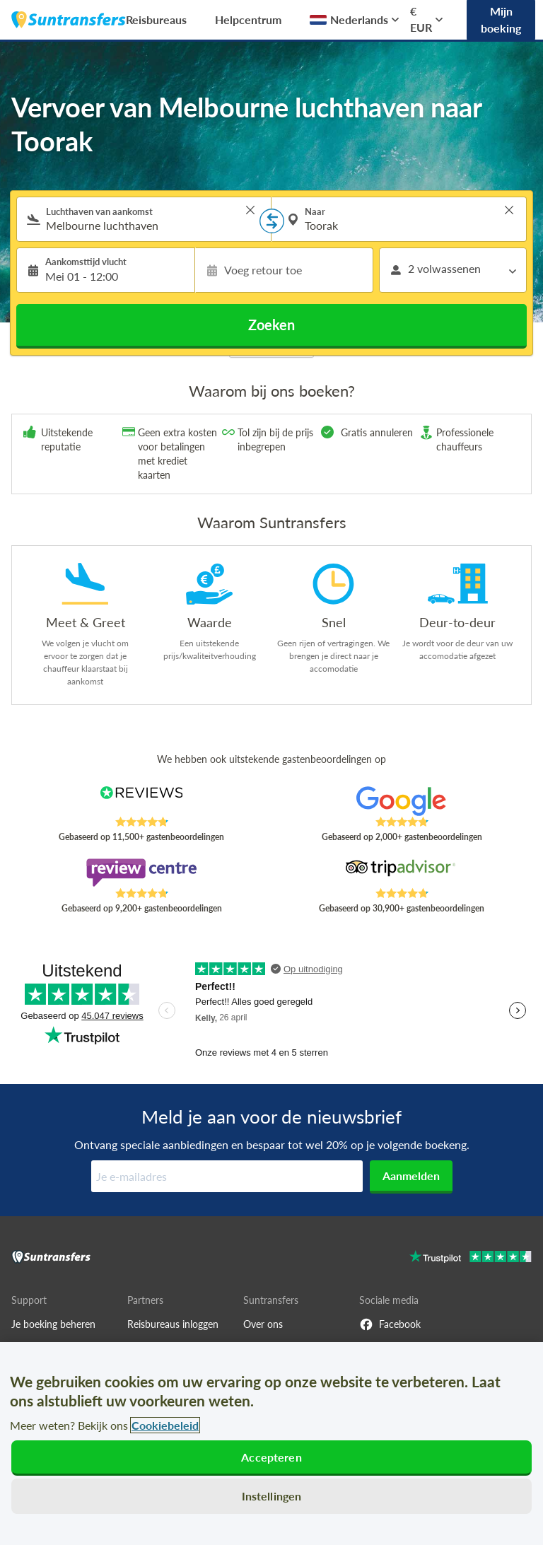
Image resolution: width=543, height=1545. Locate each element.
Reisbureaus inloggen (172, 1324)
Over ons (263, 1324)
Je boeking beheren (53, 1324)
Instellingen (272, 1496)
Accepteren (271, 1457)
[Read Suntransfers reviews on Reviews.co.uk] (142, 801)
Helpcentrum (248, 19)
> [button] (250, 210)
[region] (271, 1443)
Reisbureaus (156, 19)
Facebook (390, 1324)
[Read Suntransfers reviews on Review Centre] (142, 872)
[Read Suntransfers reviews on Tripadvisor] (402, 872)
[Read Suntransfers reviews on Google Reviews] (402, 801)
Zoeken (271, 324)
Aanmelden (411, 1175)
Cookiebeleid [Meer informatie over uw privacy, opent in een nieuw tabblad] (165, 1425)
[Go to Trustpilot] (470, 1258)
